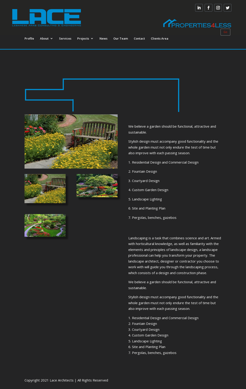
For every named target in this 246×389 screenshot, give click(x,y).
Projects (83, 38)
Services (65, 38)
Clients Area (159, 38)
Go (225, 32)
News (103, 38)
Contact (139, 38)
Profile (29, 38)
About (44, 38)
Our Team (120, 38)
